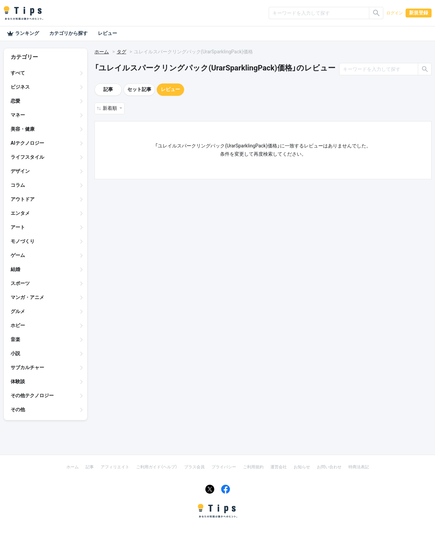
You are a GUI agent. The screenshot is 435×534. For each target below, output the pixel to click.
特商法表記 (358, 467)
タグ (121, 51)
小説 (15, 353)
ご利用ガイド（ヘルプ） (156, 467)
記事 (108, 89)
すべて (18, 73)
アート (18, 227)
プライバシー (224, 467)
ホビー (18, 325)
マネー (18, 115)
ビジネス (20, 87)
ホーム (101, 51)
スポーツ (20, 283)
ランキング (23, 33)
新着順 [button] (110, 108)
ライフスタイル (27, 157)
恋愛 (15, 101)
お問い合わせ (329, 467)
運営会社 (278, 467)
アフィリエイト (115, 467)
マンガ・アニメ (27, 297)
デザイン (20, 171)
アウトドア (23, 199)
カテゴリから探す (68, 33)
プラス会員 (194, 467)
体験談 (18, 381)
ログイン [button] (394, 13)
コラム (18, 185)
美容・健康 (23, 129)
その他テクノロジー (32, 395)
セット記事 (139, 89)
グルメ (18, 311)
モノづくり (23, 241)
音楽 (15, 339)
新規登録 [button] (418, 12)
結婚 (15, 269)
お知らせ (302, 467)
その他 (18, 409)
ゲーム (18, 255)
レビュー (107, 33)
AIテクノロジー (27, 143)
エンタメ (20, 213)
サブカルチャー (27, 367)
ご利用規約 (253, 467)
